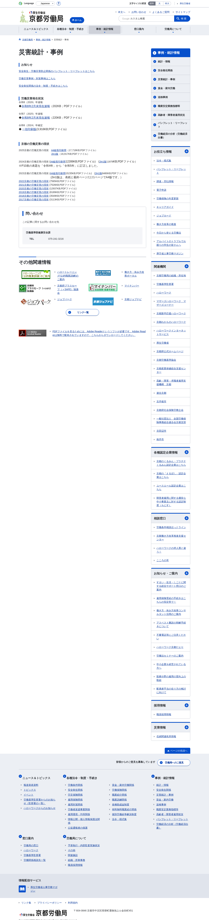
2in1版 (54, 154)
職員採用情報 (163, 716)
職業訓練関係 (119, 797)
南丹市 (160, 440)
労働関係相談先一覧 (35, 855)
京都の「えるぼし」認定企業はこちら (171, 476)
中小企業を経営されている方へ (171, 667)
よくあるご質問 (160, 12)
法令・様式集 (163, 160)
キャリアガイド (165, 207)
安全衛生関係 (165, 70)
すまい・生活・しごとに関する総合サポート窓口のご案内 (171, 587)
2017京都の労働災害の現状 (34, 199)
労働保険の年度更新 (167, 198)
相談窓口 (171, 519)
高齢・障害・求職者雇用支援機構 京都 (171, 383)
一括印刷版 (29, 129)
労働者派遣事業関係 (79, 807)
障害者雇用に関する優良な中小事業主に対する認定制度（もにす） (171, 502)
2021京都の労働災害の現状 (34, 184)
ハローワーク (163, 293)
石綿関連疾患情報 (166, 738)
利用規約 (73, 897)
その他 (71, 845)
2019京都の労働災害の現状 (34, 192)
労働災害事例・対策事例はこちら (37, 78)
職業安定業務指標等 (169, 106)
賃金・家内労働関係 (123, 783)
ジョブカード (163, 215)
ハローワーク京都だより (169, 648)
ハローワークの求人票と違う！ (171, 551)
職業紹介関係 (119, 792)
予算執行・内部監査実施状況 (84, 840)
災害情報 (171, 729)
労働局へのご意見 (174, 763)
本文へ (121, 12)
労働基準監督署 (165, 284)
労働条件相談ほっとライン (171, 528)
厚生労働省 (185, 3)
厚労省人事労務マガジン (169, 253)
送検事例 (163, 97)
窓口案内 (29, 834)
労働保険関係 (119, 788)
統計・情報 (164, 61)
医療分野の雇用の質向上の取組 (171, 679)
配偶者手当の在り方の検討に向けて (171, 692)
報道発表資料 (31, 783)
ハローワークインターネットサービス (171, 333)
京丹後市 (161, 402)
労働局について (78, 834)
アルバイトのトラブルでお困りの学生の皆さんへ (171, 243)
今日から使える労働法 (168, 232)
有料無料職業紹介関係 (124, 807)
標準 (152, 3)
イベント (28, 792)
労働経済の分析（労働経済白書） (172, 135)
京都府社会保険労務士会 (169, 410)
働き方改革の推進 (166, 224)
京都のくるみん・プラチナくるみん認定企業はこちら (171, 464)
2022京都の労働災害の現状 (34, 181)
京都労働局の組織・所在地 (171, 276)
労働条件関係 (75, 783)
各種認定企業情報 (171, 453)
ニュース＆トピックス (38, 777)
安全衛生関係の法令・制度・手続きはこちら (43, 85)
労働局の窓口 (31, 840)
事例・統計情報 (169, 53)
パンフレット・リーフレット (172, 125)
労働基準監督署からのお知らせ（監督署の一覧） (39, 799)
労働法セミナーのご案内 (169, 657)
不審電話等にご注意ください (171, 638)
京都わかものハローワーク (171, 322)
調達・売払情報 (165, 181)
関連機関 (171, 267)
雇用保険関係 (75, 797)
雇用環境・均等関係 (79, 812)
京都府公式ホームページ (169, 351)
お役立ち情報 (171, 152)
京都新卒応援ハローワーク (171, 314)
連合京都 (161, 393)
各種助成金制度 (120, 802)
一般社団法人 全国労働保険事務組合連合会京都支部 (171, 421)
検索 (184, 18)
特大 (167, 3)
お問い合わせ (138, 12)
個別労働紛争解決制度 (124, 812)
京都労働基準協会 (166, 360)
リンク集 (26, 897)
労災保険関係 (75, 792)
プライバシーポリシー (49, 897)
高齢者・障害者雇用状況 (171, 115)
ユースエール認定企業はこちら (171, 488)
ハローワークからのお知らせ (39, 806)
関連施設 (73, 850)
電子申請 (161, 190)
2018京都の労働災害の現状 (34, 195)
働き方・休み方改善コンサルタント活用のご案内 (171, 613)
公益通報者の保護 (78, 825)
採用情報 (171, 707)
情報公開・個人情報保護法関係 (84, 819)
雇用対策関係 (75, 802)
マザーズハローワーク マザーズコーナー (171, 303)
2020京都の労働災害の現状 (34, 188)
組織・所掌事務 (76, 855)
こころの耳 (162, 561)
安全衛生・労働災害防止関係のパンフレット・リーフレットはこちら (57, 71)
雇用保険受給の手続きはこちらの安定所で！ (171, 601)
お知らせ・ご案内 (171, 575)
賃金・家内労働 (166, 88)
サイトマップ (183, 12)
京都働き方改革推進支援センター (171, 538)
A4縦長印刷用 (58, 150)
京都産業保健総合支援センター (171, 371)
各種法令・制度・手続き (83, 777)
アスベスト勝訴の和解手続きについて (171, 626)
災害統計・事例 (166, 79)
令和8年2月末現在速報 (36, 106)
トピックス (30, 788)
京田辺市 (161, 431)
